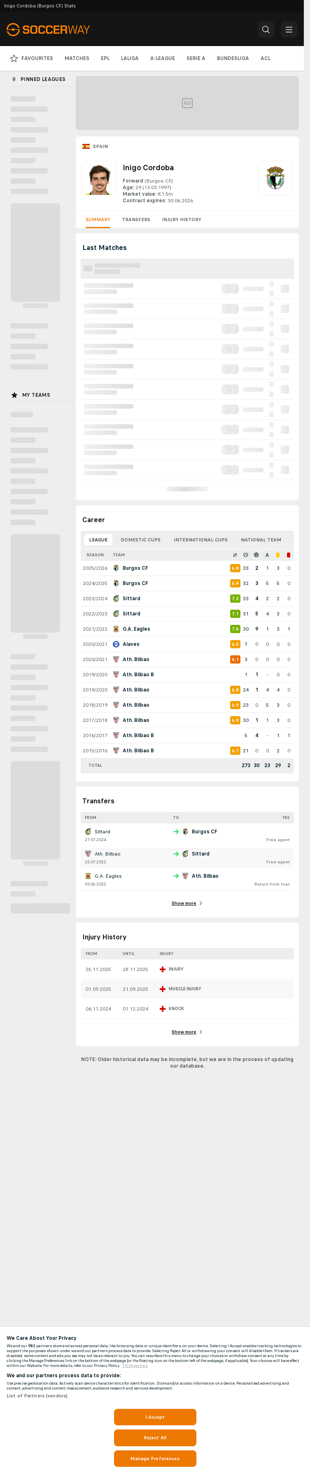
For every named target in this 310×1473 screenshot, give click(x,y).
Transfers (136, 219)
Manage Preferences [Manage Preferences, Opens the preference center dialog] (154, 1458)
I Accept (155, 1417)
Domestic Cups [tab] (141, 540)
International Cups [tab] (201, 540)
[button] (266, 29)
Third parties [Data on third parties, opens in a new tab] (135, 1365)
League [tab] (98, 540)
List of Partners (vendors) (37, 1396)
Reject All (155, 1438)
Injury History (181, 219)
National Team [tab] (261, 540)
